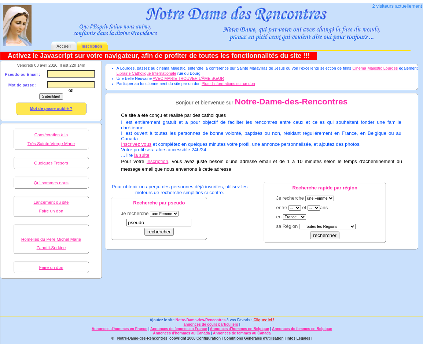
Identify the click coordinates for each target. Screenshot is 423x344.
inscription (157, 161)
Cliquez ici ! (263, 320)
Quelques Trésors (51, 162)
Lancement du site (51, 202)
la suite (142, 155)
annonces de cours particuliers (211, 324)
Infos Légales (298, 338)
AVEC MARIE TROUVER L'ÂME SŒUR (188, 78)
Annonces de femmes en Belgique (302, 329)
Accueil (63, 46)
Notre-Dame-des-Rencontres (201, 320)
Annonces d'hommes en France (119, 329)
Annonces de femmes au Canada (242, 333)
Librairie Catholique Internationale (146, 73)
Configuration (208, 338)
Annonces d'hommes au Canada (181, 333)
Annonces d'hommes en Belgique (239, 329)
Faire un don (51, 210)
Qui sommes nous (51, 182)
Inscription (92, 46)
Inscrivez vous (136, 144)
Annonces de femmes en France (178, 329)
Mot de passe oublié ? (51, 108)
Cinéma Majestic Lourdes (375, 68)
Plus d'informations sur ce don (228, 83)
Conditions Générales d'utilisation (253, 338)
